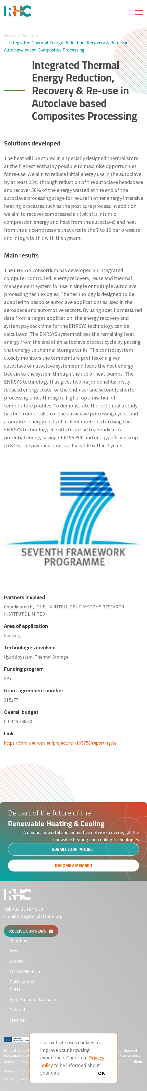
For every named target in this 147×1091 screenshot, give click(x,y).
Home (10, 35)
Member (18, 1020)
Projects (29, 35)
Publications (22, 982)
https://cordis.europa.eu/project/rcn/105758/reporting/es (60, 743)
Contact (17, 1010)
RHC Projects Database (33, 999)
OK (101, 1073)
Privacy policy (15, 1071)
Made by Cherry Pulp (20, 1079)
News (15, 951)
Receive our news (31, 931)
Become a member (73, 867)
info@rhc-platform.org (40, 916)
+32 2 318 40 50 (27, 909)
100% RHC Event (26, 971)
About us (18, 940)
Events (16, 961)
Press (15, 989)
